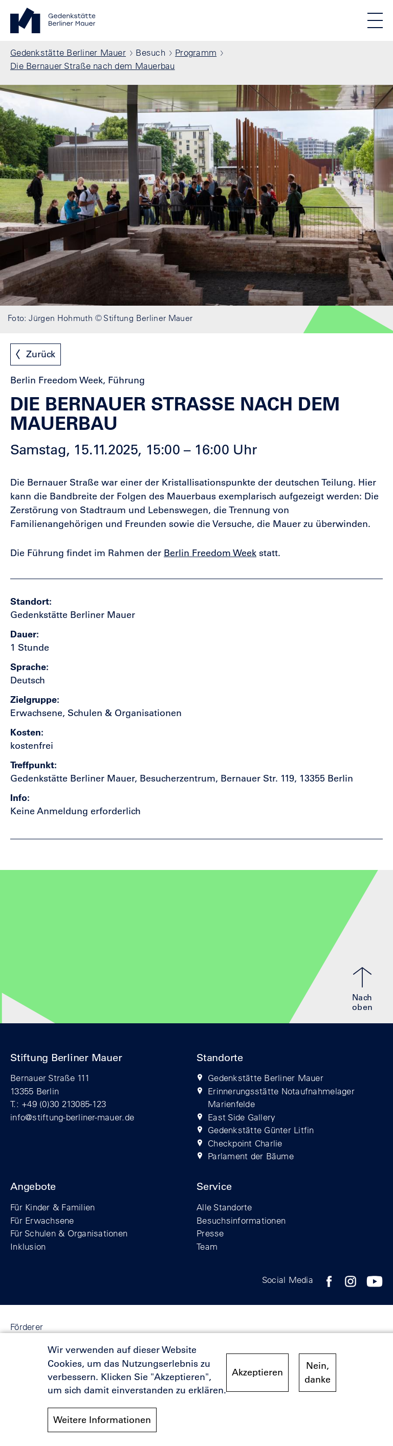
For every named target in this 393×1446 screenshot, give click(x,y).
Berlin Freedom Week (210, 553)
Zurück (40, 354)
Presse (210, 1233)
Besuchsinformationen (241, 1220)
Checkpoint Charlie (245, 1143)
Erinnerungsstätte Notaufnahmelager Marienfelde (281, 1098)
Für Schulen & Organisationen (68, 1233)
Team (206, 1246)
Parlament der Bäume (251, 1156)
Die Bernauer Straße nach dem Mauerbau (92, 65)
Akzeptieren (257, 1377)
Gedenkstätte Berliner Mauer (68, 52)
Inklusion (28, 1246)
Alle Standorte (224, 1207)
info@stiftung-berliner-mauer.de (72, 1117)
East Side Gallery (241, 1117)
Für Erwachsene (42, 1220)
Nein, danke (317, 1377)
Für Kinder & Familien (52, 1207)
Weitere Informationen (102, 1424)
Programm (195, 52)
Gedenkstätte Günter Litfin (261, 1129)
